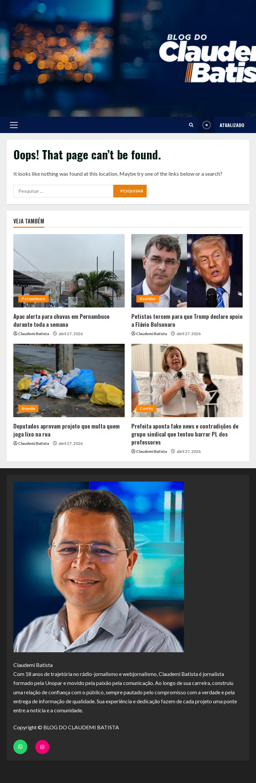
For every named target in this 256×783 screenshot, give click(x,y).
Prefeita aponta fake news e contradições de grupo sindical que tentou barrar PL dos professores (184, 434)
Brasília (28, 408)
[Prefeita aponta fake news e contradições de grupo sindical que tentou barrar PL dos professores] (187, 380)
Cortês (146, 408)
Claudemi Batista (33, 333)
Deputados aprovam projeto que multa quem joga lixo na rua (66, 430)
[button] (14, 125)
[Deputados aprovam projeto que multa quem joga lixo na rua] (69, 380)
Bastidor (148, 298)
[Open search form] (191, 124)
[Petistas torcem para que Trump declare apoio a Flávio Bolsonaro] (187, 270)
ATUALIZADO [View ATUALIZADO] (221, 125)
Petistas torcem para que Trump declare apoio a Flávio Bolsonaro (187, 320)
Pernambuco (33, 298)
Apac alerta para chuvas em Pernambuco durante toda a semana (61, 320)
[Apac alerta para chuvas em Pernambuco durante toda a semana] (69, 270)
